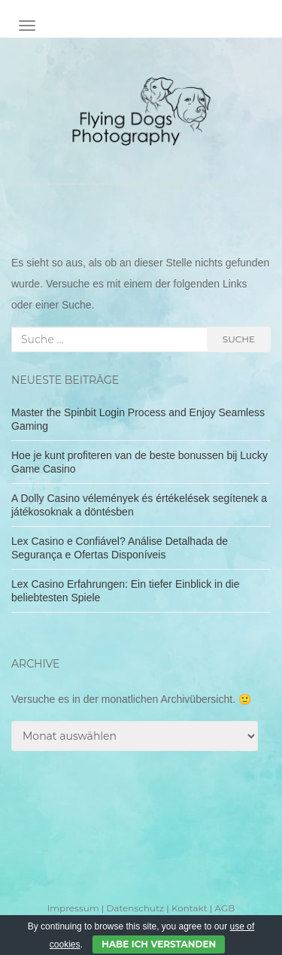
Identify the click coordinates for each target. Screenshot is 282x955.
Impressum (73, 908)
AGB (224, 908)
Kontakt (189, 908)
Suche (239, 339)
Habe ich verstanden (159, 944)
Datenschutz (135, 908)
